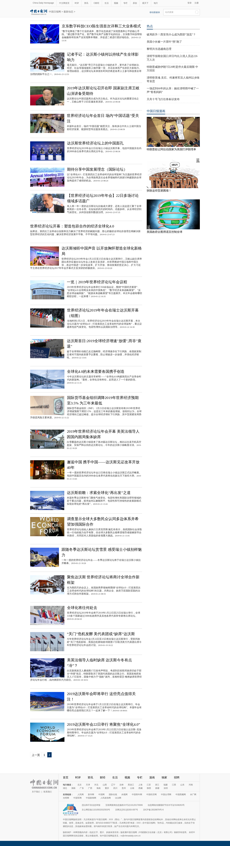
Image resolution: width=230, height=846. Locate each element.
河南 (191, 785)
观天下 (145, 3)
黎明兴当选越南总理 (159, 48)
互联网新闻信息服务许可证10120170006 (124, 805)
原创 (135, 3)
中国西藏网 (180, 794)
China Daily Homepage (43, 3)
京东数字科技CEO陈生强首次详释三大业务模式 (101, 26)
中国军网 (77, 798)
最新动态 (68, 11)
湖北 (65, 788)
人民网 (80, 794)
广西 (90, 788)
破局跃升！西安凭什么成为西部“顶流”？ (171, 34)
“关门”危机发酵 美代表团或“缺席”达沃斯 (101, 634)
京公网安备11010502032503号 (96, 810)
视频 (116, 3)
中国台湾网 (166, 794)
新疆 (157, 788)
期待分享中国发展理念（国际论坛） (97, 169)
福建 (166, 785)
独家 (164, 777)
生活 (107, 3)
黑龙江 (131, 785)
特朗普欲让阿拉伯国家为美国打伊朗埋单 (171, 149)
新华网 (91, 794)
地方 (156, 3)
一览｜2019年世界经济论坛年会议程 (97, 282)
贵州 (124, 788)
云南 (132, 788)
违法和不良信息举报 (91, 805)
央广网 (193, 794)
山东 (182, 785)
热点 (150, 26)
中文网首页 (64, 3)
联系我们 (48, 792)
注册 (197, 3)
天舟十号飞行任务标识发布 (163, 99)
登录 (189, 3)
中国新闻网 (91, 798)
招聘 (176, 777)
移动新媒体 (155, 12)
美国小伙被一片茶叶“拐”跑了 (164, 41)
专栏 (125, 3)
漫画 (152, 777)
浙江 (157, 785)
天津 (88, 785)
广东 (82, 788)
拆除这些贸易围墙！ (159, 190)
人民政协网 (105, 798)
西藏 (140, 788)
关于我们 (36, 792)
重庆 (107, 788)
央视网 (124, 794)
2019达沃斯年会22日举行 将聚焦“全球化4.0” (103, 724)
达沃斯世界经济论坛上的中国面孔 (95, 143)
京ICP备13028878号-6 (153, 810)
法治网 (118, 798)
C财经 (96, 3)
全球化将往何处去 (82, 608)
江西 (174, 785)
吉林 (121, 785)
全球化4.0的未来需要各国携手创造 (96, 371)
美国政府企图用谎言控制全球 (164, 231)
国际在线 (113, 794)
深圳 (166, 788)
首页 (65, 777)
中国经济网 (151, 794)
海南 (98, 788)
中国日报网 (55, 11)
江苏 (149, 785)
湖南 (73, 788)
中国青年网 (137, 794)
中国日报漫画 (156, 111)
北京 (79, 785)
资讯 (86, 3)
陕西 (149, 788)
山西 (105, 785)
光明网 (66, 798)
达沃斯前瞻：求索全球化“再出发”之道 (99, 493)
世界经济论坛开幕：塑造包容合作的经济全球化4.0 (72, 226)
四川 (115, 788)
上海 (140, 785)
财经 (102, 777)
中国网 (101, 794)
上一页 (36, 755)
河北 (96, 785)
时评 (77, 3)
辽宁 (113, 785)
